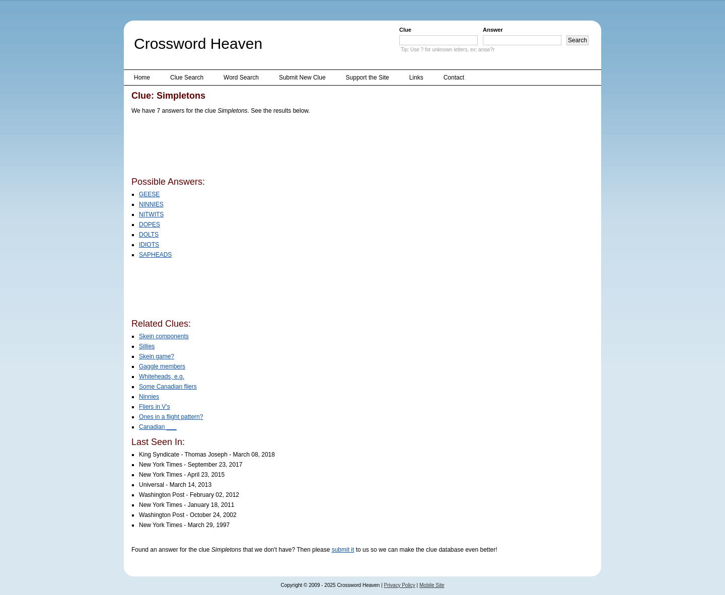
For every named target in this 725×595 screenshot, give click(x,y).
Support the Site (367, 77)
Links (416, 77)
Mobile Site (431, 585)
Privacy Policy (399, 585)
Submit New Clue (302, 77)
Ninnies (149, 396)
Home (142, 77)
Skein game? (156, 356)
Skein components (164, 336)
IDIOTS (149, 244)
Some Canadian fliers (168, 386)
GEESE (149, 194)
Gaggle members (162, 366)
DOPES (149, 224)
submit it (343, 549)
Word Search (241, 77)
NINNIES (151, 204)
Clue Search (186, 77)
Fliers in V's (154, 406)
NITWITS (151, 214)
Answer (493, 30)
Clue (405, 30)
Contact (454, 77)
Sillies (147, 346)
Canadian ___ (158, 426)
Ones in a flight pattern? (171, 416)
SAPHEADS (155, 254)
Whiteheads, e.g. (161, 376)
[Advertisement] (314, 147)
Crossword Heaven (198, 43)
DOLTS (149, 234)
